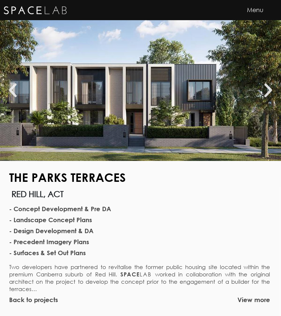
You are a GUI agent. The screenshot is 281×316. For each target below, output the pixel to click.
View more (253, 299)
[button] (13, 90)
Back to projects (33, 299)
